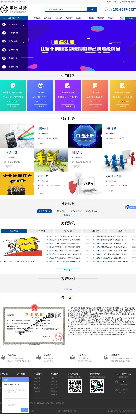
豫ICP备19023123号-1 (71, 411)
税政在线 (37, 378)
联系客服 (133, 2)
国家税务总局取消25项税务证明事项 (67, 243)
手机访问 (130, 18)
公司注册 (47, 18)
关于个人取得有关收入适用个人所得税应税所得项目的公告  (21, 262)
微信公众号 (112, 2)
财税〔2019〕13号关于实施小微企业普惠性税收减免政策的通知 (67, 251)
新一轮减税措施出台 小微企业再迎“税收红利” (68, 254)
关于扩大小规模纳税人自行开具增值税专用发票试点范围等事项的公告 (67, 240)
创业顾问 (79, 18)
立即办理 (13, 106)
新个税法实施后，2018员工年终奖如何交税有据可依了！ (67, 258)
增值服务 (101, 18)
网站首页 (37, 18)
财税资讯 (111, 18)
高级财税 (90, 18)
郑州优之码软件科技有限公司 (125, 411)
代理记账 (58, 18)
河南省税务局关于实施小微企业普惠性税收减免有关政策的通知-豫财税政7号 (68, 247)
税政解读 (37, 391)
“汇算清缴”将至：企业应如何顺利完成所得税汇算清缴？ (113, 258)
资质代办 (69, 18)
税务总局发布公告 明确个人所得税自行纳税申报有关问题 (68, 262)
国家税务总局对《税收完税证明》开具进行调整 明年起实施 (114, 240)
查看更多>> (68, 215)
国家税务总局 (60, 403)
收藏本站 (124, 2)
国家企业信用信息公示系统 (45, 403)
